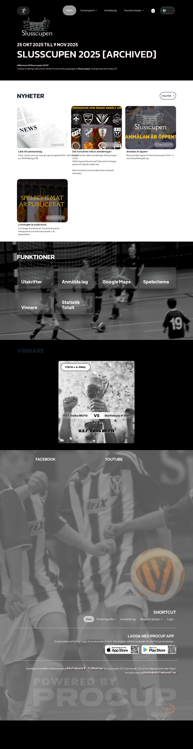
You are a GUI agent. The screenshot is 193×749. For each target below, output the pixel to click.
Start (69, 10)
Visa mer (168, 95)
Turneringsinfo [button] (87, 10)
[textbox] (167, 10)
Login (170, 619)
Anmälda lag (110, 10)
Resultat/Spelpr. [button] (133, 10)
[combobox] (167, 10)
